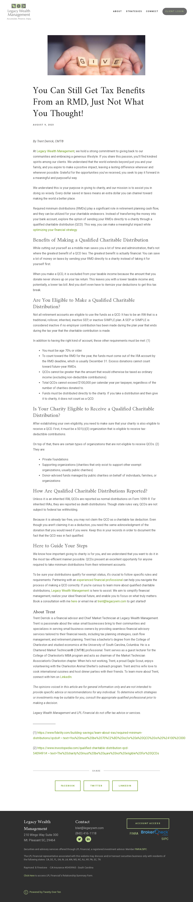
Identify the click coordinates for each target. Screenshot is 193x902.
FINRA (134, 833)
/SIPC (144, 849)
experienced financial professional (100, 580)
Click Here (29, 875)
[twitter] (79, 839)
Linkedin (125, 786)
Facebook (68, 786)
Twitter (96, 786)
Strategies (134, 11)
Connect (152, 11)
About (117, 11)
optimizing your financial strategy (55, 230)
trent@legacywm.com (112, 601)
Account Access (148, 823)
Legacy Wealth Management (55, 151)
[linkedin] (88, 839)
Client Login (174, 11)
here (74, 601)
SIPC (165, 839)
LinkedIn (66, 677)
